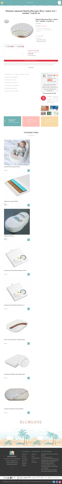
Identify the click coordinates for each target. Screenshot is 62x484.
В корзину (28, 170)
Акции (33, 456)
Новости (34, 454)
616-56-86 (8, 46)
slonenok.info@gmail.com (12, 461)
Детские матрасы (41, 39)
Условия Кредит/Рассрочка (31, 60)
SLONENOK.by (29, 2)
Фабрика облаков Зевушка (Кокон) (12, 166)
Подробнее (31, 67)
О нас (33, 460)
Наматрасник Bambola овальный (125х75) (13, 408)
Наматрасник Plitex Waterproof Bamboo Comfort (15, 270)
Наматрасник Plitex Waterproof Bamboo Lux (14, 305)
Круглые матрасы (41, 41)
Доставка (24, 460)
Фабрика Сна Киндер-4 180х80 (11, 201)
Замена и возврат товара (24, 464)
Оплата (24, 456)
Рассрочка (24, 458)
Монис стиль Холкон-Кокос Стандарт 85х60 (14, 339)
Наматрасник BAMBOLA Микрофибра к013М (14, 374)
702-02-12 (18, 46)
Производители (36, 458)
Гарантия (24, 454)
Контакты (34, 462)
